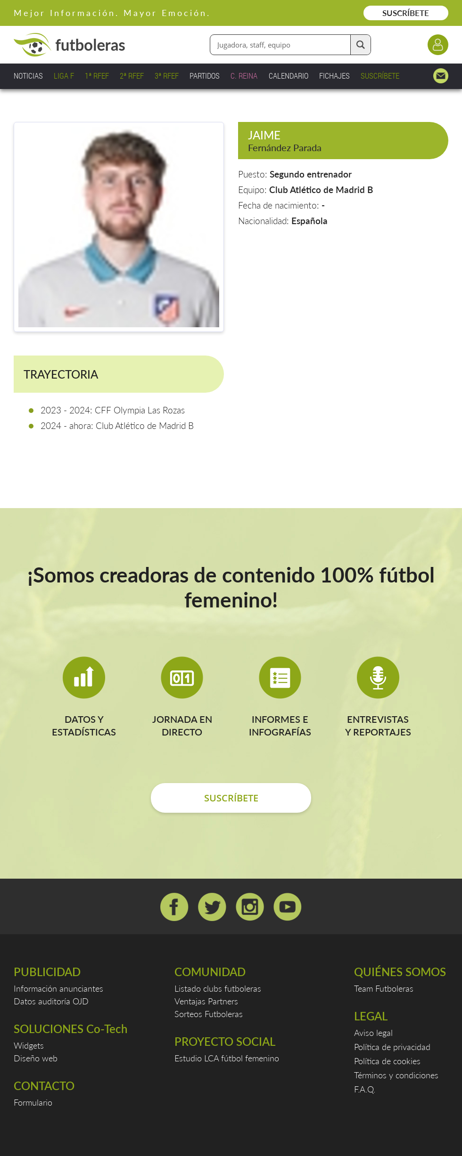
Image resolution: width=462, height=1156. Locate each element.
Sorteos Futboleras (208, 1014)
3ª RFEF (167, 75)
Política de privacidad (392, 1047)
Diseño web (36, 1058)
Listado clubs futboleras (217, 988)
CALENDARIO (288, 75)
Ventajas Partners (206, 1001)
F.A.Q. (364, 1089)
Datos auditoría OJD (51, 1001)
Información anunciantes (58, 988)
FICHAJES (334, 75)
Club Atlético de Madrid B (321, 189)
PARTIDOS (205, 75)
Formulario (33, 1102)
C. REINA (244, 75)
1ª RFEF (97, 75)
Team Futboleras (383, 988)
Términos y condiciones (396, 1075)
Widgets (29, 1045)
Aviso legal (373, 1032)
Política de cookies (387, 1061)
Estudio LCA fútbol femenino (226, 1058)
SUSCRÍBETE (405, 13)
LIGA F (64, 75)
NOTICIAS (28, 75)
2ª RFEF (132, 75)
